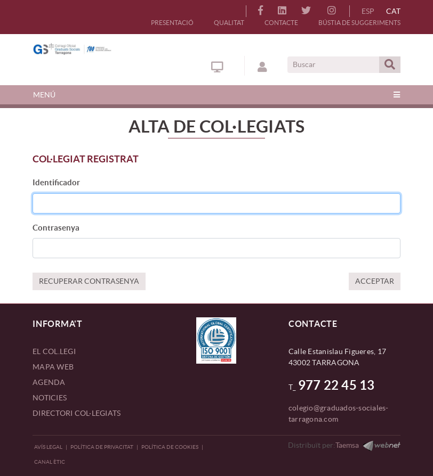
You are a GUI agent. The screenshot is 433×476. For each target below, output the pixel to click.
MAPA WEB (53, 367)
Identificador (56, 182)
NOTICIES (50, 397)
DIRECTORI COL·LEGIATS (77, 413)
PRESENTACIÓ (172, 22)
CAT (393, 11)
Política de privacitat (101, 447)
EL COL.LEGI (54, 351)
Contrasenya (56, 227)
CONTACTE (281, 22)
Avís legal (48, 447)
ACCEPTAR (374, 281)
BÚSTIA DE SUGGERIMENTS (359, 22)
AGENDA (49, 382)
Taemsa (347, 445)
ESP (368, 11)
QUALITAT (229, 22)
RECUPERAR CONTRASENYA (89, 281)
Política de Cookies (169, 447)
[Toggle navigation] (216, 94)
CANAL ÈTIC (49, 462)
